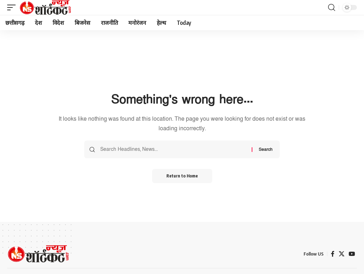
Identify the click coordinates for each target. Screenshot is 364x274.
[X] (341, 254)
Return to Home (182, 176)
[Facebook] (332, 254)
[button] (13, 7)
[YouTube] (352, 254)
